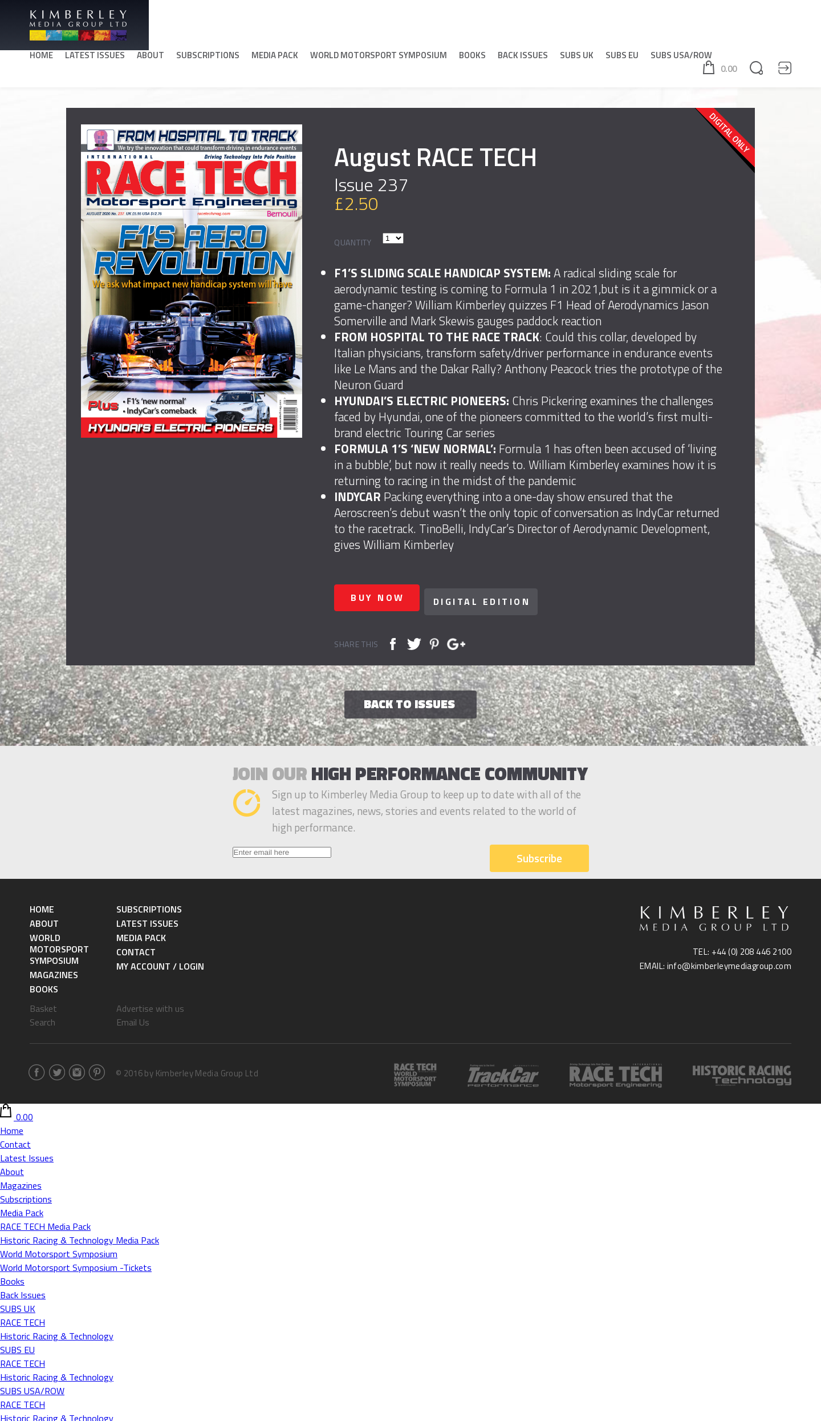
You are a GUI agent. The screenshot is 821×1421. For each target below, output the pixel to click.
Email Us (132, 1018)
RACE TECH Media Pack (45, 1222)
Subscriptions (207, 57)
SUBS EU (622, 57)
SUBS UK (577, 57)
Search (42, 1018)
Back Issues (523, 57)
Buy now (383, 597)
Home (41, 57)
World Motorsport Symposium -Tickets (76, 1263)
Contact (136, 948)
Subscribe (539, 854)
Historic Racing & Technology (56, 1332)
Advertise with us (150, 1004)
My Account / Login (160, 962)
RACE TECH (22, 1318)
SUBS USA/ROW (681, 57)
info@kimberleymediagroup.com (729, 961)
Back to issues (409, 700)
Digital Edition (495, 597)
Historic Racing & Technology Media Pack (79, 1236)
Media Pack (274, 57)
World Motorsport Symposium (378, 57)
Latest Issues (95, 57)
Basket (43, 1004)
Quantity (353, 242)
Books (472, 57)
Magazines (54, 971)
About (150, 57)
